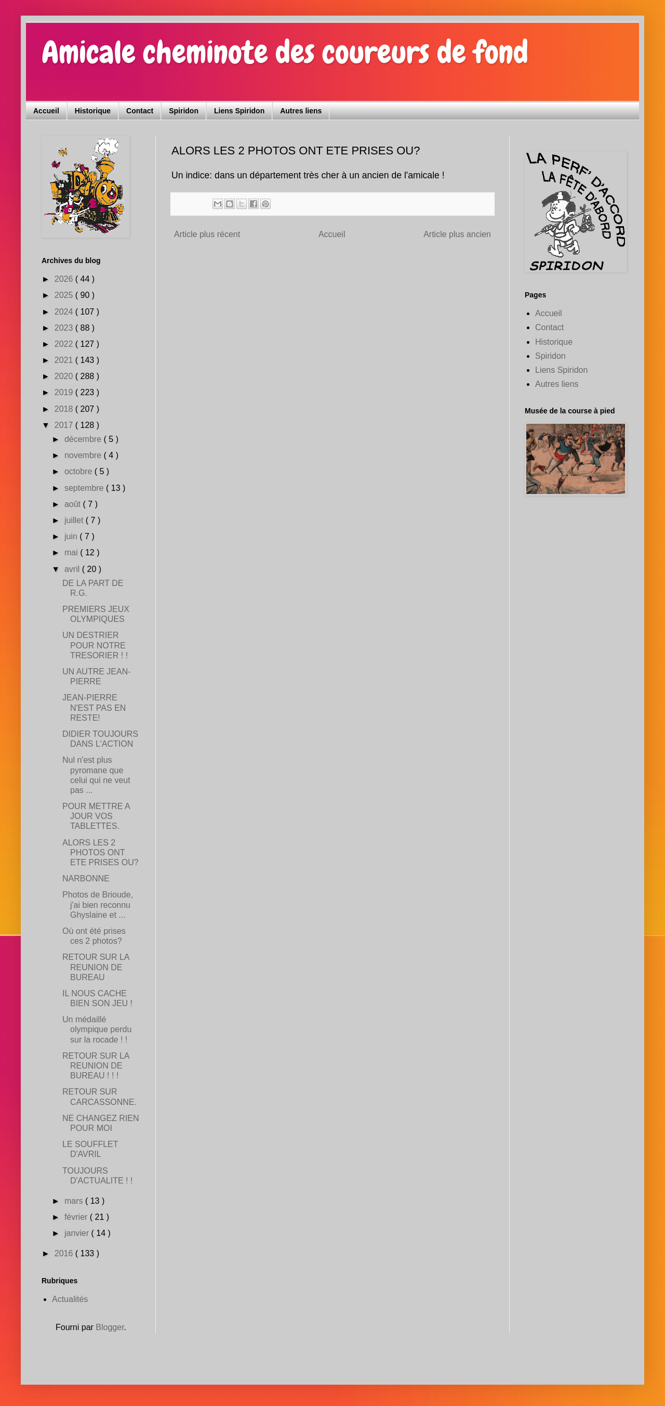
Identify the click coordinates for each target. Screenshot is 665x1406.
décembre (84, 439)
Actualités (70, 1299)
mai (72, 552)
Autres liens (301, 111)
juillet (75, 520)
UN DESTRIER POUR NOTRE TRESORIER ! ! (95, 645)
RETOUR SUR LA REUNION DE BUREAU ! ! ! (95, 1065)
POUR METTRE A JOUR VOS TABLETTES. (96, 816)
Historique (93, 111)
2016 (65, 1253)
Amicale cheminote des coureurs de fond (285, 52)
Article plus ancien (457, 234)
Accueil (46, 111)
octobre (79, 471)
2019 (65, 392)
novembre (84, 455)
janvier (77, 1233)
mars (74, 1200)
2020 (65, 376)
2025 (65, 295)
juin (71, 536)
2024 (65, 311)
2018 (65, 409)
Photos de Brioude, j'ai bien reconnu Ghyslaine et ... (97, 904)
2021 (65, 360)
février (77, 1217)
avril (73, 569)
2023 (65, 327)
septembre (85, 488)
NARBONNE (86, 878)
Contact (139, 111)
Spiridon (183, 111)
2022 (65, 344)
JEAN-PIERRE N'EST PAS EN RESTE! (94, 707)
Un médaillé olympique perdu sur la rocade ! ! (96, 1029)
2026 (65, 279)
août (73, 504)
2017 (65, 425)
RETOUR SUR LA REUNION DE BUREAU (95, 967)
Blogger (110, 1327)
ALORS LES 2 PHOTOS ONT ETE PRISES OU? (100, 852)
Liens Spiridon (239, 111)
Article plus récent (207, 234)
